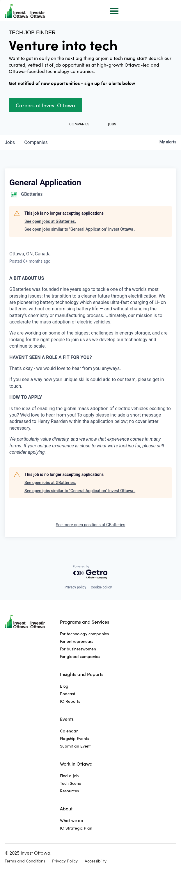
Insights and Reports (81, 674)
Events (67, 719)
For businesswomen (78, 649)
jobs (10, 142)
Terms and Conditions (25, 861)
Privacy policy (75, 587)
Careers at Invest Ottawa (45, 105)
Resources (69, 791)
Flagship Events (74, 738)
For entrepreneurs (76, 641)
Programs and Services (84, 622)
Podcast (67, 693)
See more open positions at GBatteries (90, 524)
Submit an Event (75, 746)
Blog (64, 686)
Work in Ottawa (76, 764)
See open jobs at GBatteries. (50, 221)
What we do (71, 820)
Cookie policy (101, 587)
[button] (114, 10)
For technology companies (84, 633)
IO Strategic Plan (76, 828)
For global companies (80, 656)
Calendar (69, 731)
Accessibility (96, 861)
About (66, 808)
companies (36, 142)
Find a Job (69, 775)
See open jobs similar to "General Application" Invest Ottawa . (79, 229)
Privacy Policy (65, 861)
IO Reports (70, 701)
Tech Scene (70, 783)
